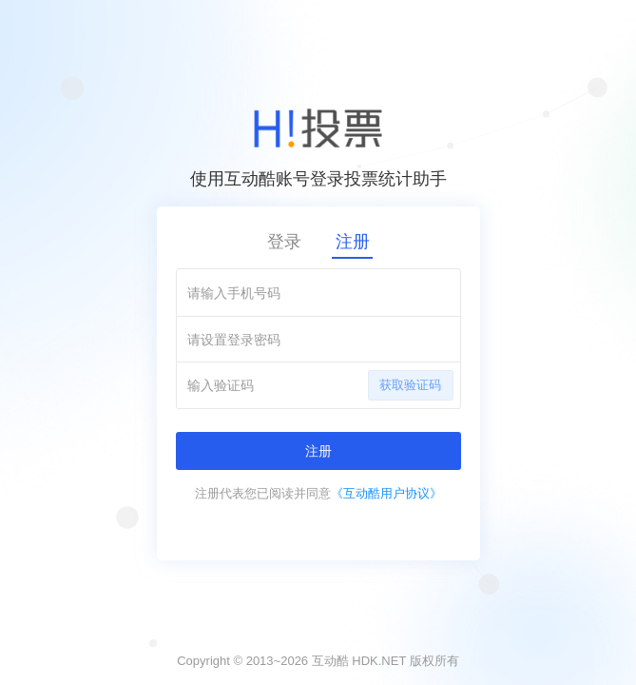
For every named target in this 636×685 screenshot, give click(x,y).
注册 (353, 241)
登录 (284, 241)
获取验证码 (410, 385)
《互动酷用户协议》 (386, 493)
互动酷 (330, 661)
